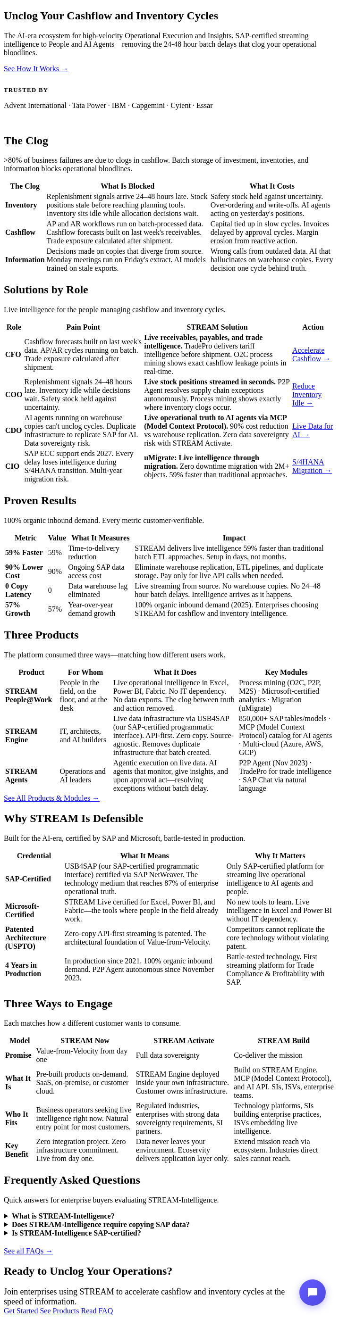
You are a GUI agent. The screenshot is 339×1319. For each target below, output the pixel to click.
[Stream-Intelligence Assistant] (312, 1292)
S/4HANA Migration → (312, 466)
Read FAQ (97, 1311)
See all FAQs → (28, 1251)
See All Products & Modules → (52, 798)
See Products (59, 1311)
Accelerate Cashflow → (311, 354)
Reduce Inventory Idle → (307, 394)
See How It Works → (36, 69)
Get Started (21, 1311)
